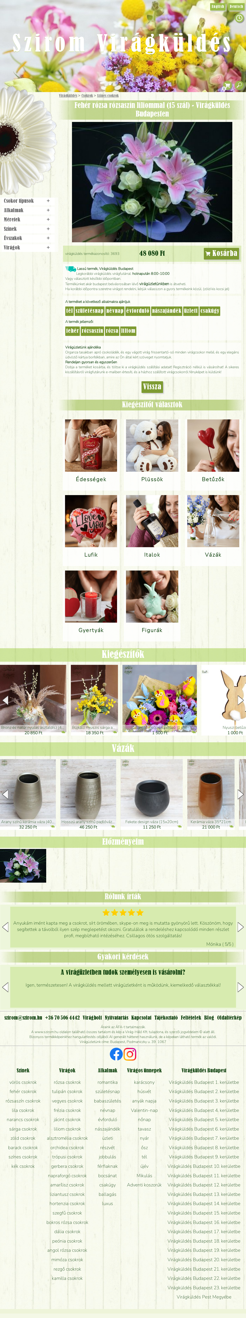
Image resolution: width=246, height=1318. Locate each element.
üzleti (191, 311)
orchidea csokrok (67, 1147)
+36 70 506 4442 (62, 1018)
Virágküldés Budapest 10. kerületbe (204, 1166)
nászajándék (166, 311)
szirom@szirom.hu (23, 1018)
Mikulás (144, 1176)
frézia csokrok (67, 1110)
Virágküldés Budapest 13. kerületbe (204, 1194)
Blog (209, 1018)
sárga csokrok (23, 1129)
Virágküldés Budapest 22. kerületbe (204, 1278)
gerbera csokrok (67, 1166)
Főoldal (13, 103)
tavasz (144, 1129)
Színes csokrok (108, 96)
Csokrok (87, 96)
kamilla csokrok (67, 1278)
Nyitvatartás (116, 1018)
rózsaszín (92, 331)
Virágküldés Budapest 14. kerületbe (204, 1203)
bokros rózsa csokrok (67, 1222)
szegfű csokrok (67, 1213)
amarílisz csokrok (67, 1185)
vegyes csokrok (67, 1101)
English (218, 7)
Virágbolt (27, 167)
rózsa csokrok (67, 1082)
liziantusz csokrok (67, 1194)
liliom (128, 331)
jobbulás (107, 1157)
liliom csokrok (67, 1129)
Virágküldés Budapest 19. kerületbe (204, 1250)
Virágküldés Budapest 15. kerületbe (204, 1213)
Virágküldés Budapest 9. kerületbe (204, 1157)
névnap (115, 311)
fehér (72, 331)
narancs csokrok (23, 1119)
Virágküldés (68, 96)
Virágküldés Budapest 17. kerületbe (204, 1231)
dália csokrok (67, 1231)
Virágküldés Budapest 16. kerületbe (204, 1222)
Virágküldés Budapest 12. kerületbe (204, 1185)
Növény (38, 129)
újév (144, 1166)
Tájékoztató (166, 1018)
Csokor (32, 118)
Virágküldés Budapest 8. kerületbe (204, 1147)
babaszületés (107, 1101)
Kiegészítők (123, 655)
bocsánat (107, 1176)
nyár (144, 1138)
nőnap (144, 1119)
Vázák (123, 749)
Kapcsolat (141, 1018)
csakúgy (209, 311)
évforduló (137, 311)
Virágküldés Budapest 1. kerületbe (204, 1082)
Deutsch (236, 7)
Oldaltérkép (229, 1018)
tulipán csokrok (67, 1091)
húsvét (144, 1091)
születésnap (90, 311)
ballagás (107, 1194)
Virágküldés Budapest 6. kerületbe (204, 1129)
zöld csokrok (23, 1138)
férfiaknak (108, 1166)
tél (69, 311)
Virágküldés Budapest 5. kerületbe (204, 1119)
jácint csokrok (67, 1119)
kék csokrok (23, 1166)
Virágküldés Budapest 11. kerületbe (204, 1176)
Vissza (152, 387)
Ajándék (22, 108)
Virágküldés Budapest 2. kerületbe (204, 1091)
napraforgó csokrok (67, 1176)
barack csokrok (23, 1147)
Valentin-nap (144, 1110)
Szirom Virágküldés (123, 45)
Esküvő (39, 142)
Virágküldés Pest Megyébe (204, 1297)
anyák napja (144, 1101)
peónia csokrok (67, 1241)
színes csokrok (23, 1157)
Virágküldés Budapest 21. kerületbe (204, 1269)
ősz (144, 1147)
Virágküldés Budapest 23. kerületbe (204, 1288)
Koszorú (34, 154)
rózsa (112, 331)
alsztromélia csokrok (67, 1138)
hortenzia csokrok (67, 1203)
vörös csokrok (23, 1082)
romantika (108, 1082)
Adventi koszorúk (144, 1185)
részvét (107, 1147)
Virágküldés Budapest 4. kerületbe (204, 1110)
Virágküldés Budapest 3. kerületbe (204, 1101)
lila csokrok (23, 1110)
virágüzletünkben (154, 284)
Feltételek (191, 1018)
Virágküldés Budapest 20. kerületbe (204, 1259)
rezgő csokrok (67, 1269)
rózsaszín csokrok (23, 1101)
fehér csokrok (23, 1091)
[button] (241, 700)
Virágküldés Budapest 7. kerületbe (204, 1138)
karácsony (144, 1082)
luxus (107, 1203)
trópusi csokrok (67, 1157)
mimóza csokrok (67, 1259)
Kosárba (221, 253)
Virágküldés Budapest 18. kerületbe (204, 1241)
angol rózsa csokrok (67, 1250)
